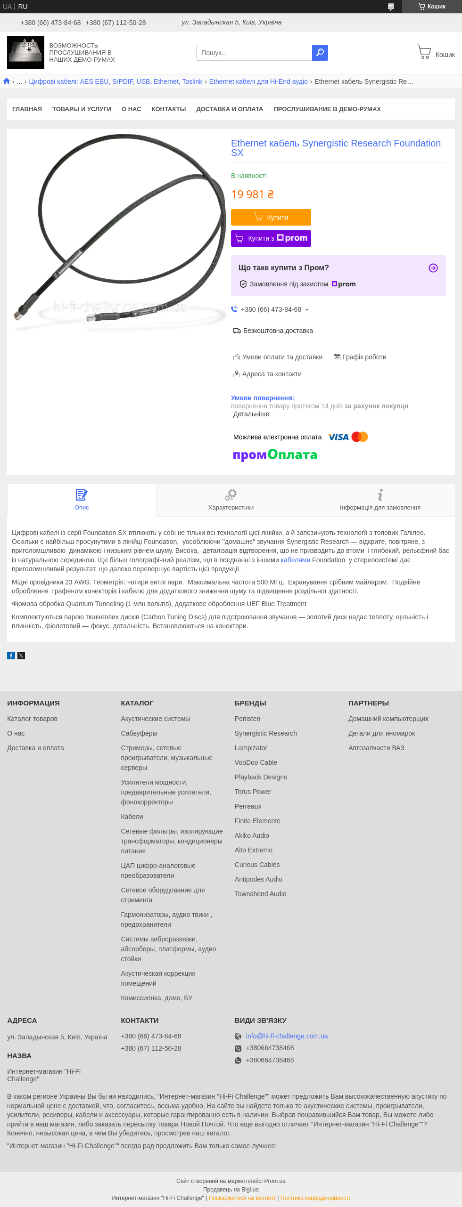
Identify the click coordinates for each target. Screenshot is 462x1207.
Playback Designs (261, 777)
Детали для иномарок (381, 733)
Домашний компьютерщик (388, 718)
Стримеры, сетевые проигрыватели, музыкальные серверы (167, 757)
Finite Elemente (257, 821)
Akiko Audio (252, 835)
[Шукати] (320, 53)
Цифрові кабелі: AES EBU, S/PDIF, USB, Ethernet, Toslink (116, 81)
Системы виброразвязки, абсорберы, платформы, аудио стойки (168, 949)
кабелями (296, 560)
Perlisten (247, 718)
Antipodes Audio (258, 879)
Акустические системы (155, 718)
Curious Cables (257, 864)
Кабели (132, 816)
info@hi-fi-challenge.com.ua (287, 1036)
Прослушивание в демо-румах (327, 109)
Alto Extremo (253, 850)
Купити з (277, 238)
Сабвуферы (139, 733)
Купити (278, 217)
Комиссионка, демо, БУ (156, 998)
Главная (27, 109)
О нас (131, 109)
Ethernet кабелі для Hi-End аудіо (258, 81)
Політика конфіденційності (315, 1198)
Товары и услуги (81, 109)
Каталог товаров (32, 718)
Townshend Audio (261, 894)
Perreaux (248, 806)
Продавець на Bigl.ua (231, 1189)
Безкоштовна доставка (278, 330)
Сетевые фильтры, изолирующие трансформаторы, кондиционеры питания (172, 841)
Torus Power (253, 791)
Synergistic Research (266, 733)
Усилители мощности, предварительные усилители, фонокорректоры (166, 792)
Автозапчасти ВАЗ (376, 748)
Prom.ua (275, 1181)
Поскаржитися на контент (242, 1198)
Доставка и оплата (229, 109)
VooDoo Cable (256, 762)
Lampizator (251, 748)
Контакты (169, 109)
